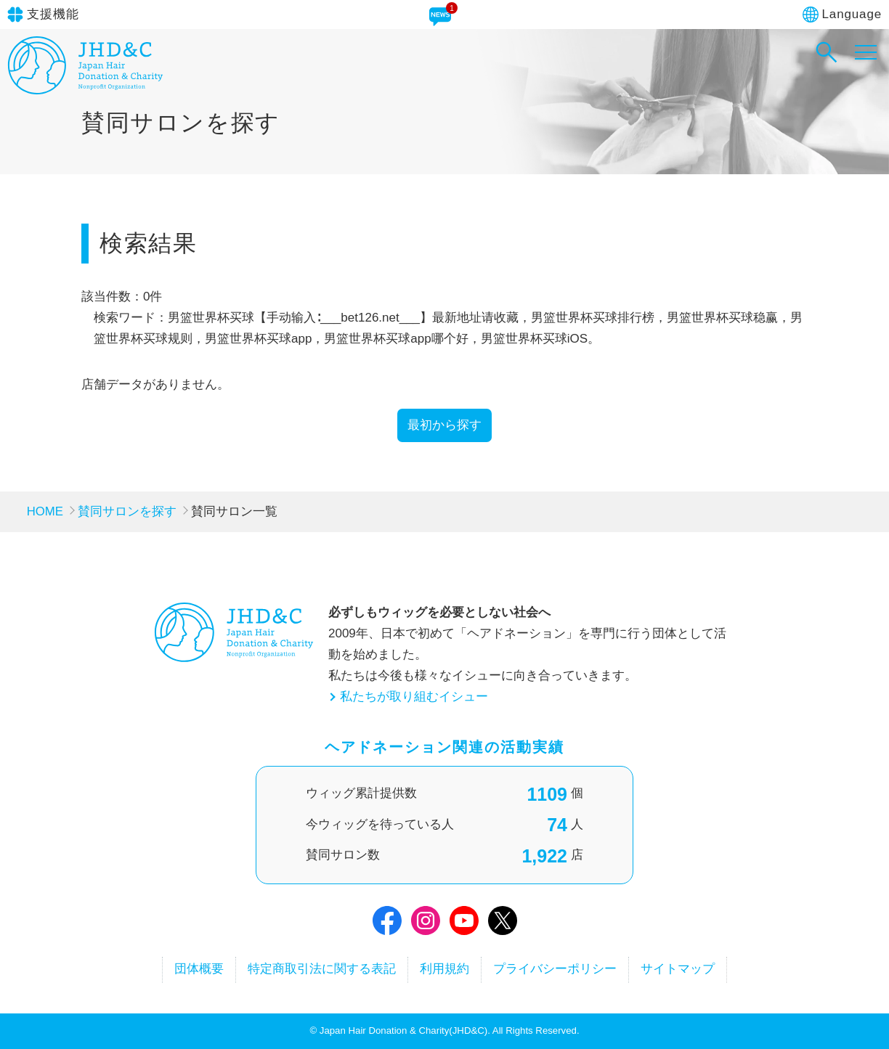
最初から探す (444, 425)
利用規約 (444, 969)
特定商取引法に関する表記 (320, 969)
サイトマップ (681, 969)
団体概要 (196, 969)
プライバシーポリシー (556, 969)
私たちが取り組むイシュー (414, 696)
